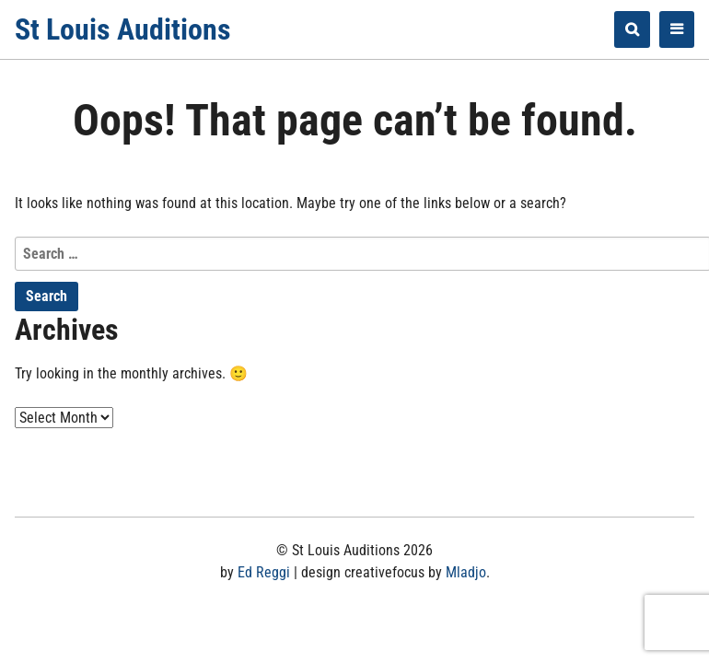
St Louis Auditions (123, 29)
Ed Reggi (264, 572)
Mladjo (466, 572)
